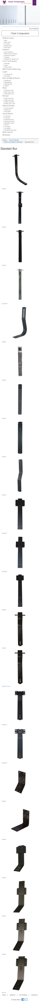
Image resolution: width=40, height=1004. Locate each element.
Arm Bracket (7, 128)
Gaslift (4, 72)
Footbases (5, 49)
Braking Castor (8, 45)
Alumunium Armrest (9, 121)
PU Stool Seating (8, 108)
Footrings (6, 57)
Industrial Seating (8, 105)
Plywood (5, 96)
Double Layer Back (9, 101)
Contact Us (34, 995)
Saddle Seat (7, 109)
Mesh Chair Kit (7, 132)
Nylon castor (7, 42)
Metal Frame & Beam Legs (11, 69)
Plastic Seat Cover (9, 92)
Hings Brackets (8, 84)
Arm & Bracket (7, 113)
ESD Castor (7, 47)
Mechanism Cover (9, 90)
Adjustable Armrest (9, 123)
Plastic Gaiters (8, 67)
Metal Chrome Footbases (10, 53)
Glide (5, 40)
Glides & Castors (8, 38)
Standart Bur (7, 80)
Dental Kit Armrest (9, 119)
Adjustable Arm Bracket (10, 130)
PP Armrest (7, 117)
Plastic (4, 88)
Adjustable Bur (8, 82)
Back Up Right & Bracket (11, 78)
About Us (12, 995)
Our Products (14, 140)
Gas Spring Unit (8, 74)
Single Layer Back (9, 100)
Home (4, 140)
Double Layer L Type (9, 103)
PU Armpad (7, 126)
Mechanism (6, 135)
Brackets (6, 85)
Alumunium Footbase (9, 55)
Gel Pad (6, 124)
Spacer (6, 65)
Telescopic (7, 63)
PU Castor (7, 44)
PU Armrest (7, 116)
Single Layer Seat (8, 98)
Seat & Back (7, 111)
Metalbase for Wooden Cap (11, 59)
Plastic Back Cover (9, 93)
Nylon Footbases (8, 52)
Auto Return (7, 76)
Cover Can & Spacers (9, 61)
